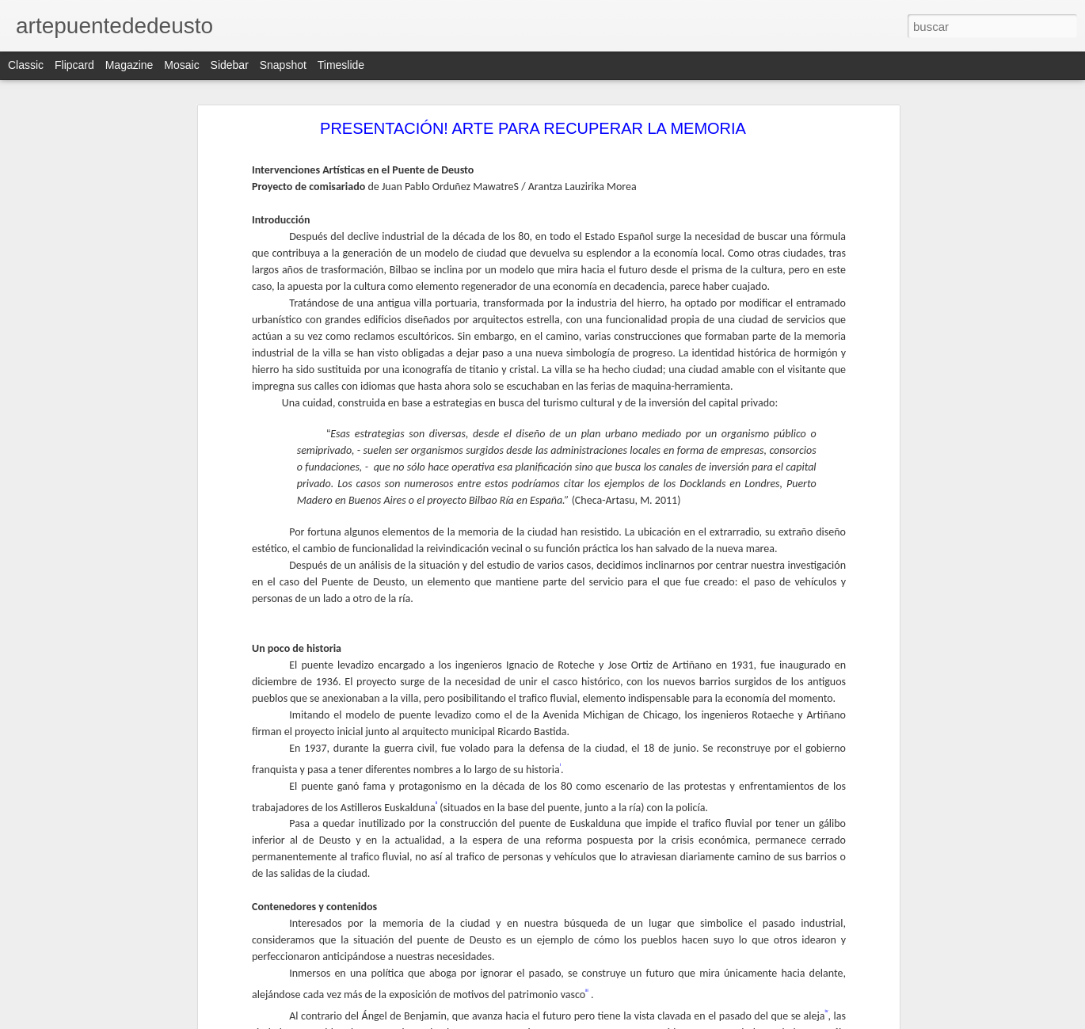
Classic (26, 65)
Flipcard (74, 65)
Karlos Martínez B (76, 1023)
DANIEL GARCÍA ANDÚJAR (98, 952)
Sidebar (230, 65)
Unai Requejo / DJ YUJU (91, 987)
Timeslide (341, 65)
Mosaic (181, 65)
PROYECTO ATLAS (81, 916)
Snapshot (283, 65)
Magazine (129, 65)
